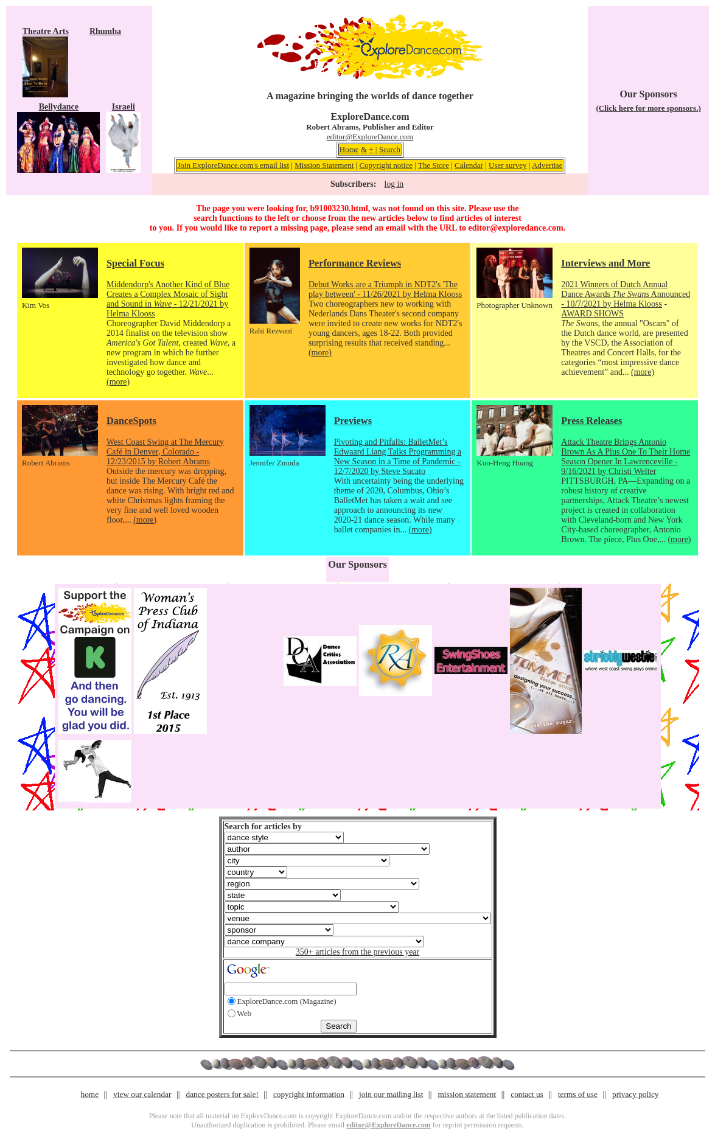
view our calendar (142, 1094)
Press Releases (591, 421)
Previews (353, 421)
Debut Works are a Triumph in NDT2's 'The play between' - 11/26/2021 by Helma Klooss (385, 289)
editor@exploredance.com (515, 227)
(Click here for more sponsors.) (648, 108)
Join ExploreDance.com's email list (233, 165)
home (90, 1094)
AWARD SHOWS (592, 313)
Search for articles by (263, 826)
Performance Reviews (355, 263)
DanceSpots (131, 421)
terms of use (578, 1094)
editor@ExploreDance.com (370, 136)
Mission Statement (324, 165)
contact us (527, 1094)
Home (349, 149)
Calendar (469, 165)
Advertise (547, 165)
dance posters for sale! (222, 1094)
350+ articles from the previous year (357, 951)
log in (394, 184)
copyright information (308, 1094)
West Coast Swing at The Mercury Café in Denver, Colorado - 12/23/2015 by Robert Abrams (165, 451)
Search (389, 149)
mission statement (467, 1094)
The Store (433, 165)
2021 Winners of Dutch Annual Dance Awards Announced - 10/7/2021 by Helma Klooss (625, 294)
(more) (118, 381)
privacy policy (635, 1094)
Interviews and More (605, 263)
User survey (507, 165)
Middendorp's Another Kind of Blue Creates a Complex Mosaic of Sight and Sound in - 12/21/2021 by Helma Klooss (167, 299)
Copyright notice (386, 165)
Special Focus (135, 263)
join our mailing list (391, 1094)
